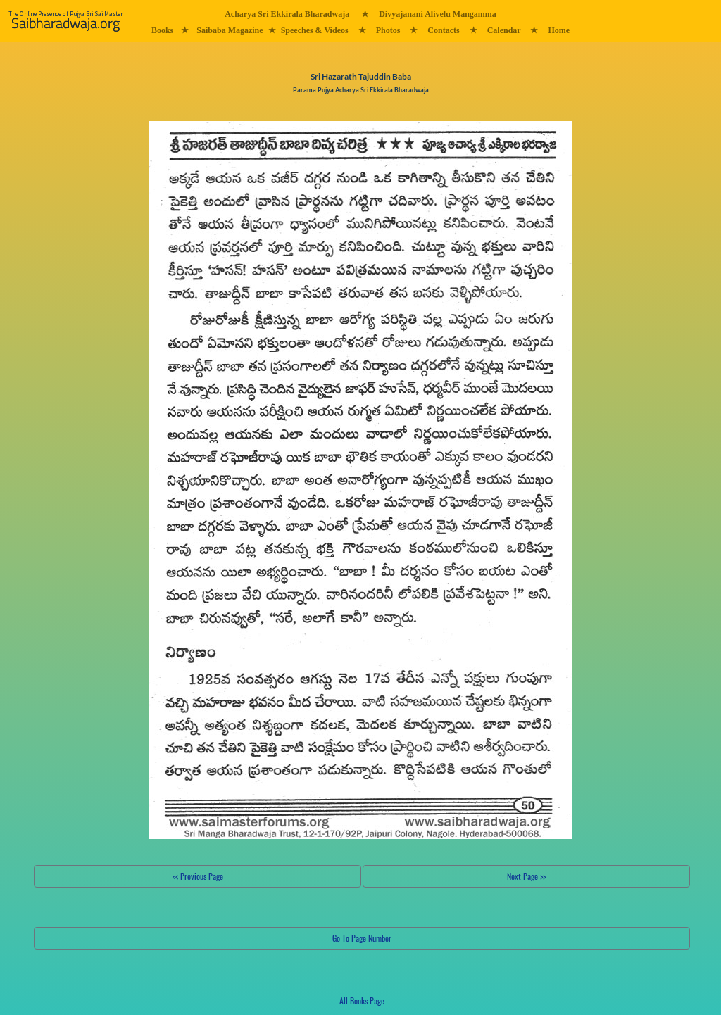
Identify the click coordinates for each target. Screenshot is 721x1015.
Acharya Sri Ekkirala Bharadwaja (287, 14)
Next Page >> (526, 876)
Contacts (443, 30)
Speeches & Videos (315, 30)
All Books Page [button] (361, 1001)
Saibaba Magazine (229, 30)
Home (559, 30)
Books (162, 30)
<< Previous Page (198, 876)
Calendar (504, 30)
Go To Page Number (361, 938)
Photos (388, 30)
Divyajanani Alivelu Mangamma (437, 14)
